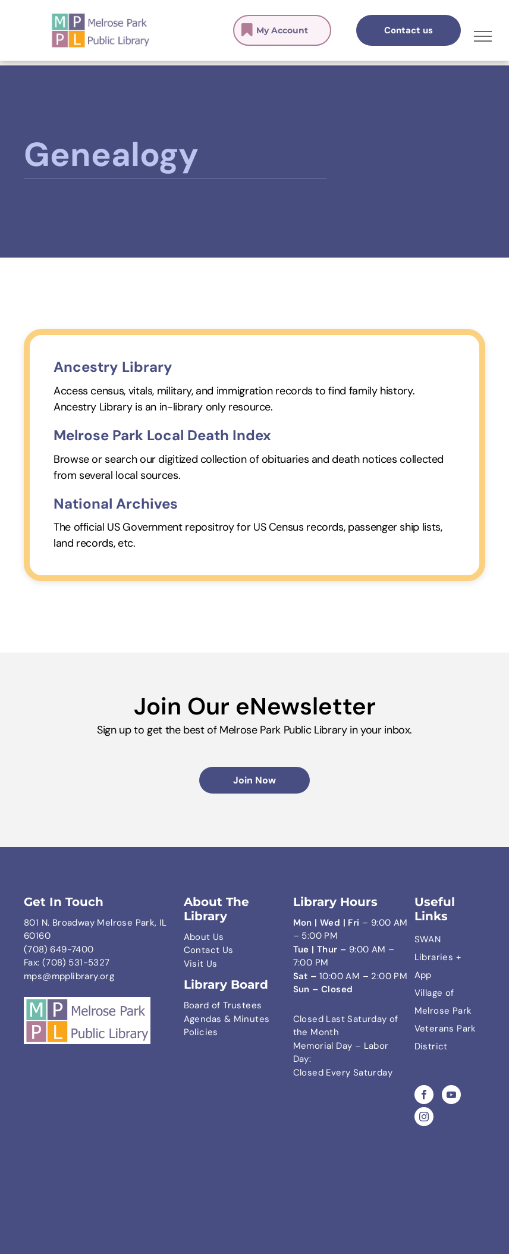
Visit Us (201, 964)
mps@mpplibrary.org (69, 976)
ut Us (212, 937)
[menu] (482, 36)
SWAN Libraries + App (437, 957)
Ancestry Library (113, 367)
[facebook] (423, 1096)
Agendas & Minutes (227, 1019)
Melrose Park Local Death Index (162, 435)
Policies (201, 1032)
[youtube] (451, 1096)
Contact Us (209, 950)
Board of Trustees (223, 1005)
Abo (192, 937)
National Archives (116, 503)
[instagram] (423, 1118)
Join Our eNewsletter (255, 706)
